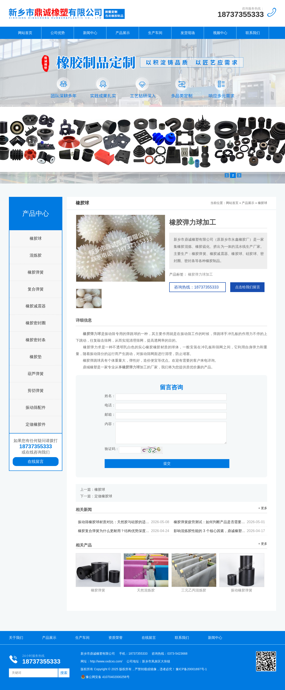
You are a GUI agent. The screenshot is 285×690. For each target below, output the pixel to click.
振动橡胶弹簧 (241, 590)
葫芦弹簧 (36, 373)
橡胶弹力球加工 (200, 274)
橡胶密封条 (36, 340)
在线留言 (36, 461)
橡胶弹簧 (36, 272)
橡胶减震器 (36, 306)
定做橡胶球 (103, 496)
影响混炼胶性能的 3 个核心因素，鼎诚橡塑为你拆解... (219, 531)
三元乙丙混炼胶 (193, 590)
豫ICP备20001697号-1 (191, 669)
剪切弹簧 (36, 390)
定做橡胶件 (36, 424)
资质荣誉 (115, 638)
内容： (110, 424)
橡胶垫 (36, 357)
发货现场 (188, 33)
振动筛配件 (36, 407)
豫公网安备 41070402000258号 (105, 677)
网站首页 (25, 33)
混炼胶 (36, 255)
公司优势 (58, 33)
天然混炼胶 (146, 590)
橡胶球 (36, 238)
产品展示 (123, 33)
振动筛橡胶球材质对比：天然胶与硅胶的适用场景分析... (123, 522)
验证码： (112, 449)
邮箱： (110, 414)
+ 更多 (262, 508)
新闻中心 (90, 33)
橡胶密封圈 (36, 323)
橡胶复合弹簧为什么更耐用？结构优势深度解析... (123, 531)
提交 (167, 463)
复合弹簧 (36, 289)
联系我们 (253, 33)
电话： (110, 405)
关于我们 (16, 638)
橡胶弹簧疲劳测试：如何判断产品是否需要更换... (219, 522)
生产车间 (155, 33)
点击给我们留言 (247, 287)
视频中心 (220, 33)
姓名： (110, 396)
